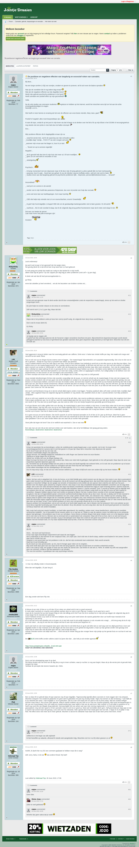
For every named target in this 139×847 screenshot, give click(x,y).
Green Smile (10, 839)
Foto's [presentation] (35, 66)
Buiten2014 (58, 430)
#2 (131, 258)
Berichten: (12, 104)
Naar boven (130, 839)
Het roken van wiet (50, 21)
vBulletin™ (132, 843)
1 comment (33, 726)
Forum (11, 21)
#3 (131, 351)
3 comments (33, 291)
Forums (7, 17)
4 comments (33, 437)
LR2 (33, 639)
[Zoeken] (99, 70)
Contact (121, 839)
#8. (129, 789)
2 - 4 (126, 438)
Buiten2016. (40, 430)
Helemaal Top (41, 778)
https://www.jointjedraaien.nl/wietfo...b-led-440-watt (43, 646)
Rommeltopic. (30, 430)
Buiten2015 (49, 430)
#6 (131, 657)
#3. (129, 442)
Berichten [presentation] (10, 66)
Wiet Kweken (20, 17)
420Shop (34, 17)
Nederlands (23, 839)
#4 (131, 560)
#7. (129, 731)
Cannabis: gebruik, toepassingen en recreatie (29, 21)
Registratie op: (12, 100)
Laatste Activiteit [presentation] (23, 66)
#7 (131, 693)
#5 (131, 606)
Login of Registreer (128, 1)
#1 (131, 76)
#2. (129, 295)
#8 (131, 747)
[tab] (10, 66)
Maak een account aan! (15, 38)
